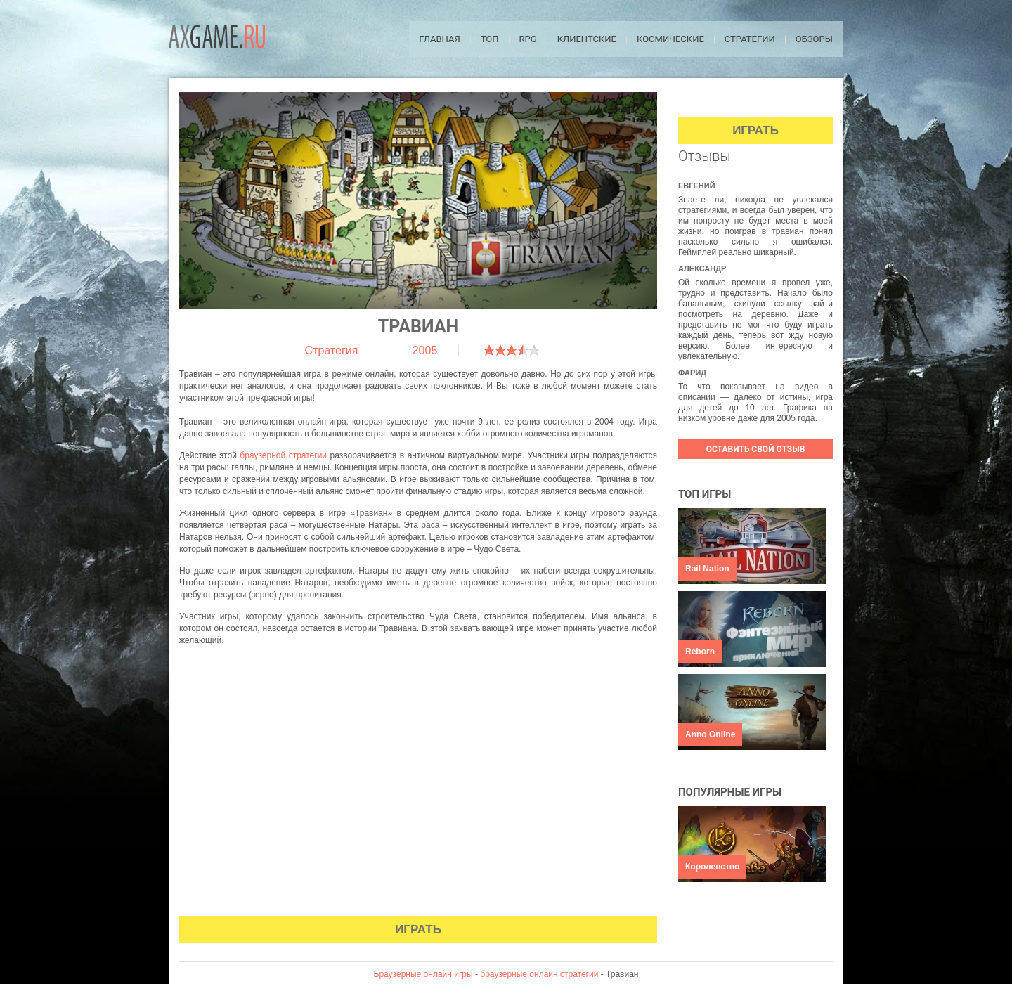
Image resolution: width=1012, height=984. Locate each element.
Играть (418, 929)
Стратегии (750, 39)
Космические (670, 39)
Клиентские (586, 39)
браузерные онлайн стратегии (539, 974)
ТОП (490, 39)
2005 (425, 350)
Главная (439, 39)
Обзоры (814, 39)
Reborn (700, 651)
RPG (528, 39)
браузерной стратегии (283, 455)
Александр (702, 268)
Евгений (696, 185)
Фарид (692, 372)
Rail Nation (707, 569)
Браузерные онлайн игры (423, 974)
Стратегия (331, 350)
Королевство (712, 867)
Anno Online (710, 734)
